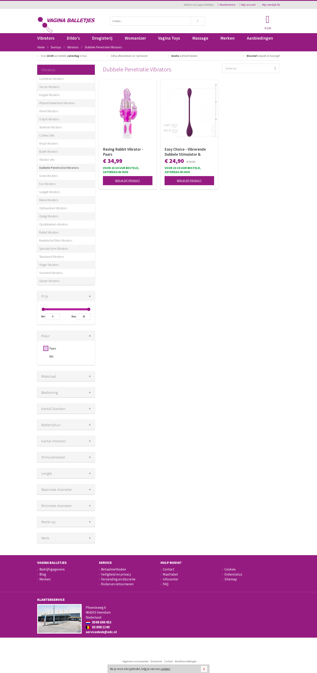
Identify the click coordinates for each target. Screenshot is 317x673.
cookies (165, 669)
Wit (51, 356)
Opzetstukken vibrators (53, 224)
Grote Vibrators (48, 176)
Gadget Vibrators (49, 192)
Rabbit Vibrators (49, 232)
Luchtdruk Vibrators (51, 79)
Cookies (230, 569)
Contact (168, 569)
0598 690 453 (98, 622)
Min (43, 316)
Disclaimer (156, 661)
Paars (52, 348)
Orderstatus (233, 574)
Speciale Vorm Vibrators (53, 248)
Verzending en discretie (118, 579)
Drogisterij (102, 38)
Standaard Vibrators (51, 257)
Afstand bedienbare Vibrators (57, 103)
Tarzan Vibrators (49, 87)
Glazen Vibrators (49, 281)
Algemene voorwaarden (136, 661)
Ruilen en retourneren (117, 584)
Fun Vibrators (47, 184)
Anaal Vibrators (48, 143)
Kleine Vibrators (48, 200)
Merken (227, 38)
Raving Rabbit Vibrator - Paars (123, 152)
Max (74, 316)
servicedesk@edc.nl (101, 632)
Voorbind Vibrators (50, 273)
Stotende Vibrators (50, 127)
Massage (200, 38)
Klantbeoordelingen (186, 661)
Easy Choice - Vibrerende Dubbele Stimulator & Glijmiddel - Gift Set (185, 152)
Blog (42, 574)
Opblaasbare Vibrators (53, 208)
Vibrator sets (46, 160)
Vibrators (45, 38)
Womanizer (135, 38)
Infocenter (170, 579)
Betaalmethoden (113, 569)
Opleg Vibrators (48, 216)
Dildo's (73, 38)
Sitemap (230, 579)
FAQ (165, 584)
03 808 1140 (98, 627)
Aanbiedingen (260, 38)
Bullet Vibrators (48, 151)
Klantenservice (226, 4)
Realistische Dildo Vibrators (55, 240)
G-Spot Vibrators (49, 119)
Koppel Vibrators (49, 95)
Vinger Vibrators (49, 265)
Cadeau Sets (46, 135)
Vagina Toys (169, 38)
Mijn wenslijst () (270, 4)
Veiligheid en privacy (116, 574)
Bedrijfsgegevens (52, 569)
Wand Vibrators (48, 111)
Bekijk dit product (127, 180)
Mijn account (247, 4)
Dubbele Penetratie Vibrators (59, 168)
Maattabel (170, 574)
